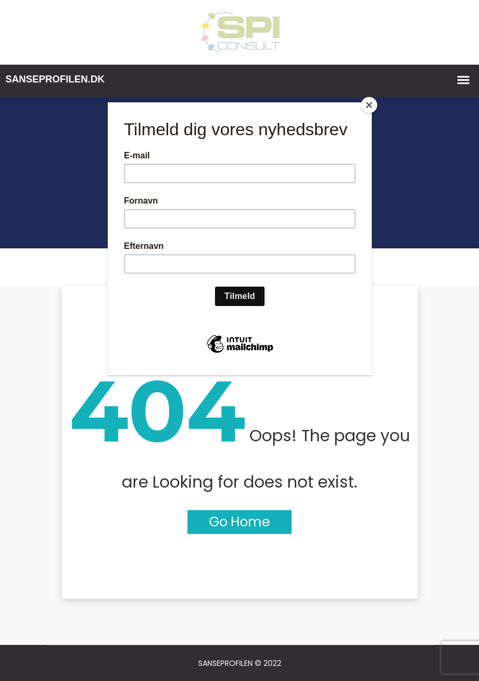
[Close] (369, 105)
